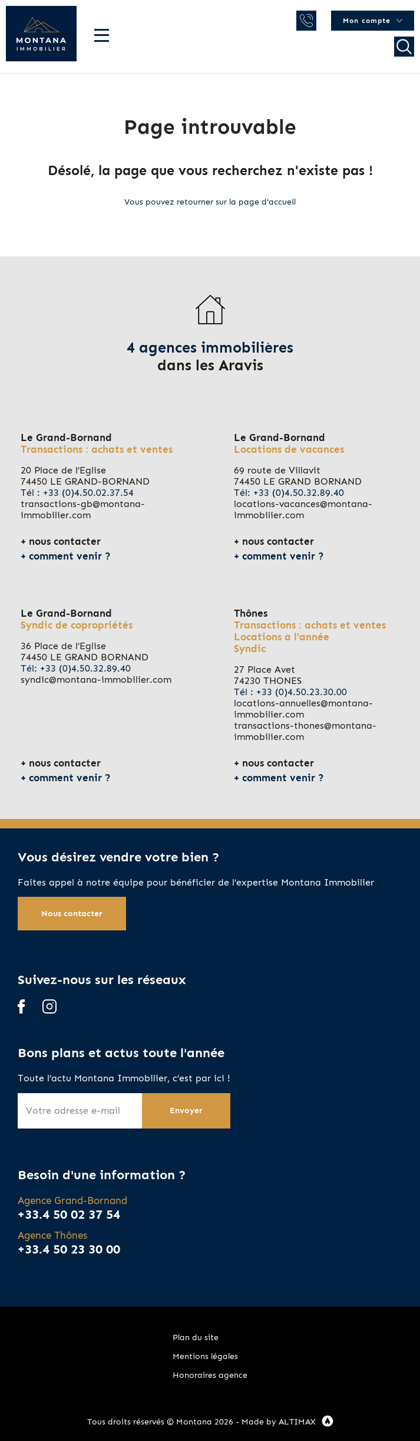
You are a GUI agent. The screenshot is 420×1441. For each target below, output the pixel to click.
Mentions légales (205, 1356)
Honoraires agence (210, 1375)
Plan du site (196, 1338)
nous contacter (65, 541)
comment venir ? (70, 556)
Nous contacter (71, 914)
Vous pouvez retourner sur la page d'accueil (210, 202)
